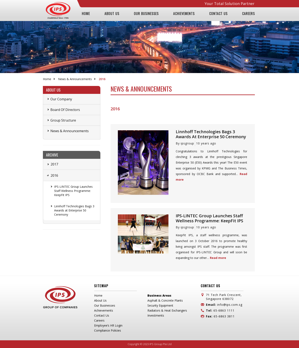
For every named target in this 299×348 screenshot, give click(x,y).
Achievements (103, 310)
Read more (218, 258)
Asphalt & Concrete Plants (165, 300)
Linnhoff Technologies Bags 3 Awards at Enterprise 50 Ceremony (74, 210)
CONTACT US (218, 13)
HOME (86, 13)
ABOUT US (112, 13)
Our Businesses (104, 305)
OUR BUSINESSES (146, 13)
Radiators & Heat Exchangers (167, 310)
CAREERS (248, 13)
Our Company (61, 99)
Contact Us (101, 315)
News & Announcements (75, 79)
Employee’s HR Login (108, 325)
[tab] (47, 164)
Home (47, 79)
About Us (100, 300)
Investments (155, 315)
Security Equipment (160, 305)
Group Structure (63, 120)
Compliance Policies (107, 330)
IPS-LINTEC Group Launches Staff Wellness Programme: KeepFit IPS (73, 191)
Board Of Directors (65, 109)
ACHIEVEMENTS (184, 13)
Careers (99, 320)
